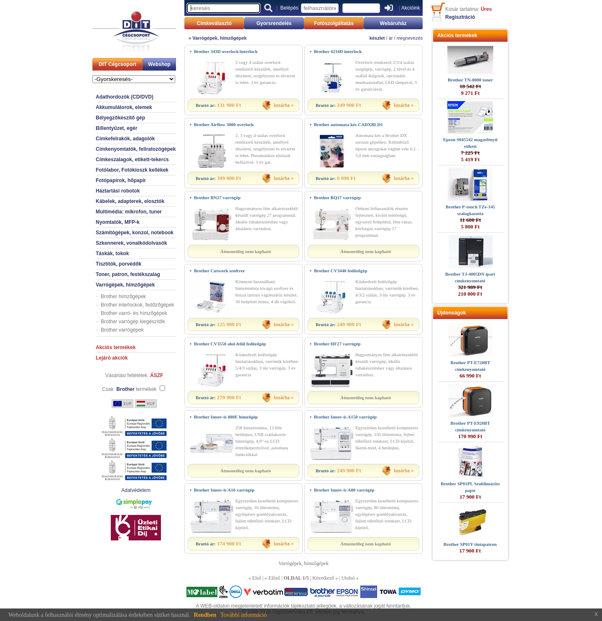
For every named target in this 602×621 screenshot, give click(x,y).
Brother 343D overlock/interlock (226, 51)
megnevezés (410, 38)
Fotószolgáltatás (334, 23)
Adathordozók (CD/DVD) (124, 97)
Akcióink (410, 8)
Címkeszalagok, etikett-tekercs (132, 159)
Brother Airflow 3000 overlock (224, 124)
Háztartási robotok (118, 191)
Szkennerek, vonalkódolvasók (131, 243)
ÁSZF (156, 375)
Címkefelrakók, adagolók (125, 139)
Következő (323, 578)
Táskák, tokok (112, 253)
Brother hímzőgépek (123, 296)
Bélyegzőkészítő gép (120, 118)
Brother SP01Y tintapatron (470, 544)
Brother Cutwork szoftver (219, 270)
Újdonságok (451, 313)
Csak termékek (129, 389)
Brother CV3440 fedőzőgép (340, 270)
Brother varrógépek (122, 330)
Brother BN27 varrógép (217, 197)
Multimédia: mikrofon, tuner (129, 212)
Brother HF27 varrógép (337, 343)
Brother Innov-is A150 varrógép (345, 416)
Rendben (205, 615)
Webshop (159, 64)
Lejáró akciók (112, 358)
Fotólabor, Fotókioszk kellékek (132, 170)
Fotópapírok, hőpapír (121, 180)
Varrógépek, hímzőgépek (125, 285)
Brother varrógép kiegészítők (133, 321)
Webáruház (393, 23)
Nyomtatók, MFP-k (118, 222)
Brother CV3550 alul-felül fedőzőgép (230, 343)
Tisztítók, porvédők (118, 264)
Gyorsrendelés (273, 23)
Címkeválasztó (214, 23)
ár (391, 38)
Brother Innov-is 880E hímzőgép (226, 416)
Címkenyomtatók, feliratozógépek (136, 149)
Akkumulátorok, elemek (124, 107)
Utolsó (348, 578)
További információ (243, 615)
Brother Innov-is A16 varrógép (224, 489)
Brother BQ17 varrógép (337, 197)
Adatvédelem (135, 490)
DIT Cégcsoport (117, 64)
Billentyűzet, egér (116, 128)
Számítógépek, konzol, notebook (134, 233)
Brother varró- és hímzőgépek (134, 313)
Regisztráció (460, 17)
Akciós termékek (115, 347)
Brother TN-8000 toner (470, 79)
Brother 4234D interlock (338, 51)
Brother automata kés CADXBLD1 (348, 124)
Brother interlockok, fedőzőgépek (137, 305)
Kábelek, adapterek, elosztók (130, 201)
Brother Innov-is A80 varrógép (344, 489)
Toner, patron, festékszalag (128, 274)
